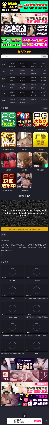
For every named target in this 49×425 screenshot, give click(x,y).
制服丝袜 (12, 80)
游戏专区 (43, 63)
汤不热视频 (44, 99)
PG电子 (12, 63)
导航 (3, 101)
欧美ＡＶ (33, 70)
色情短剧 (22, 102)
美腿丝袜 (12, 88)
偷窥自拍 (12, 85)
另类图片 (43, 88)
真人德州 (22, 63)
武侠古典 (43, 92)
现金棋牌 (33, 66)
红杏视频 (12, 102)
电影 (3, 79)
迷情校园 (12, 95)
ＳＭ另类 (43, 73)
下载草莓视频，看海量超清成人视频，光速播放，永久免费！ (27, 229)
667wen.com (25, 52)
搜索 (44, 56)
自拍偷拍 (22, 70)
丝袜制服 (22, 73)
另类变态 (43, 80)
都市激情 (12, 92)
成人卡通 (33, 77)
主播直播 (33, 73)
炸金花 (23, 66)
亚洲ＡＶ (12, 70)
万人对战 (33, 63)
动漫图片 (43, 85)
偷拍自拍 (22, 77)
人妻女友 (33, 92)
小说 (3, 93)
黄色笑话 (33, 95)
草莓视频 (33, 99)
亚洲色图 (22, 85)
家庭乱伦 (22, 92)
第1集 (3, 234)
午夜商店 (22, 99)
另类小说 (22, 95)
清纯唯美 (22, 88)
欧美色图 (33, 85)
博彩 (3, 64)
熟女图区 (33, 88)
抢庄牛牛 (43, 66)
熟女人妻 (12, 73)
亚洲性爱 (12, 77)
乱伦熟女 (33, 80)
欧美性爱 (43, 77)
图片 (3, 86)
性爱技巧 (43, 95)
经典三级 (22, 80)
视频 (3, 72)
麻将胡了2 (12, 66)
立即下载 (37, 421)
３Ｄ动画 (43, 70)
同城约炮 (12, 99)
